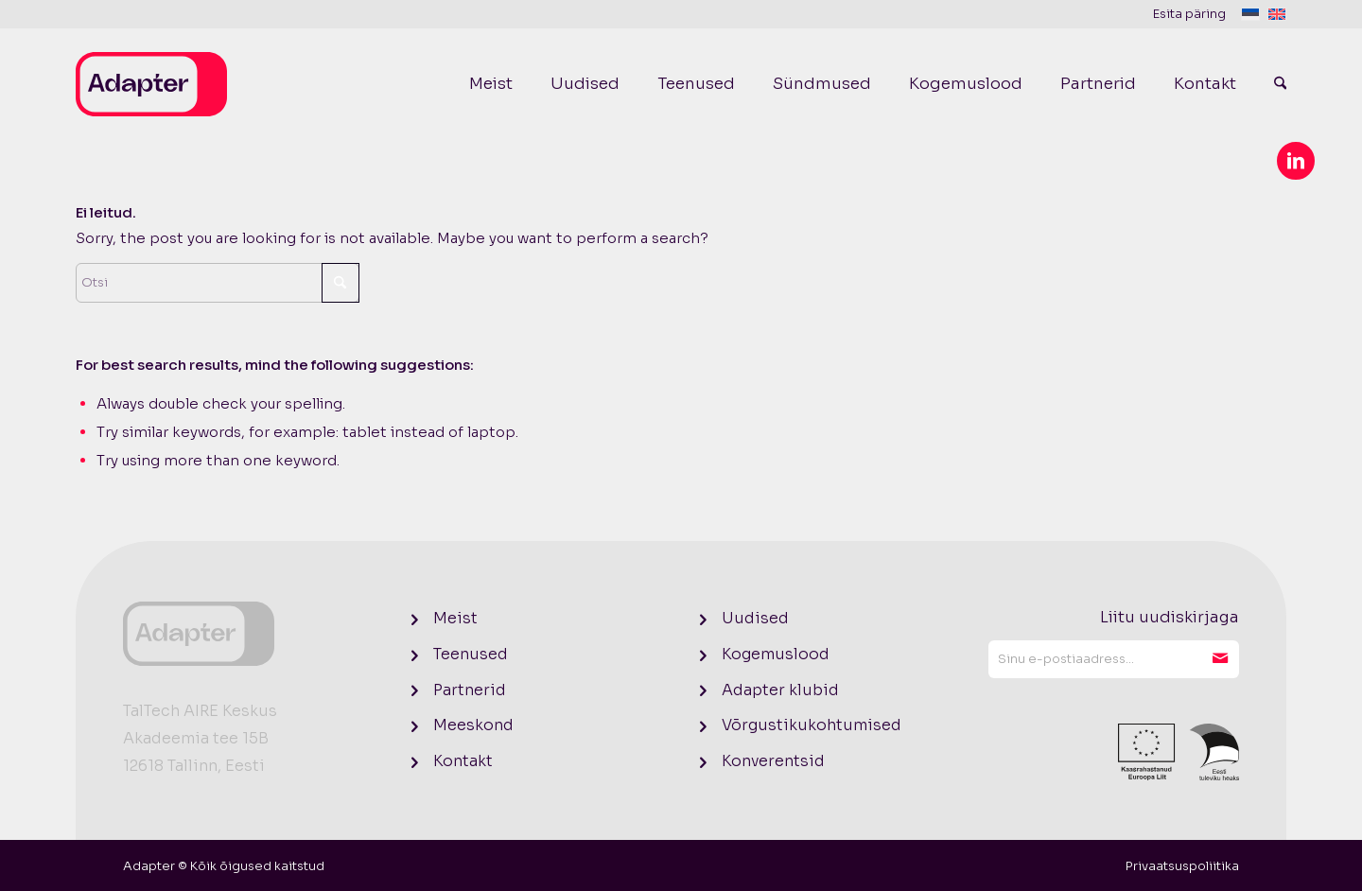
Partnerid (469, 690)
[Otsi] (1270, 84)
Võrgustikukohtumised (811, 725)
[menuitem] (1197, 14)
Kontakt (463, 761)
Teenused (470, 654)
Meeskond (473, 725)
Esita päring (1189, 14)
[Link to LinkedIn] (1296, 161)
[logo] (151, 84)
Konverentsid (773, 761)
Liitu (1220, 659)
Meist (455, 618)
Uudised (755, 618)
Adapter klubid (780, 690)
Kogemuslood (775, 654)
